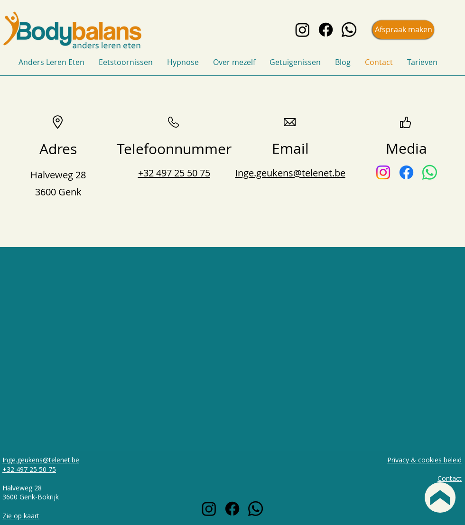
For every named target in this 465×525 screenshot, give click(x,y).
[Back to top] (440, 497)
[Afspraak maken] (403, 29)
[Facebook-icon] (406, 172)
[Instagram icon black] (302, 29)
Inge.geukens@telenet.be (40, 459)
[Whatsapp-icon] (429, 172)
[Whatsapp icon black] (349, 29)
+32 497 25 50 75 (29, 469)
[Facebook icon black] (325, 29)
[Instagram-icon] (383, 172)
